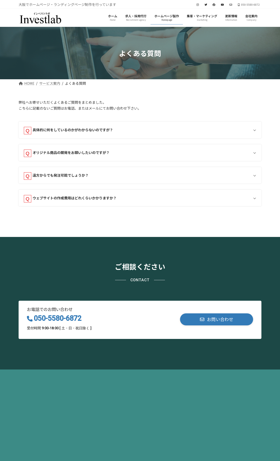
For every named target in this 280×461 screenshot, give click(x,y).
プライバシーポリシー (41, 377)
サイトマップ (80, 377)
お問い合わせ (113, 377)
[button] (216, 322)
